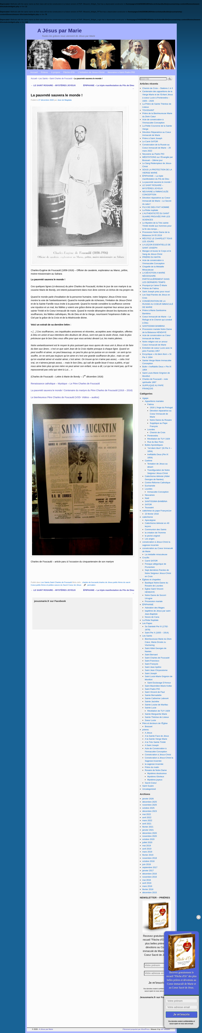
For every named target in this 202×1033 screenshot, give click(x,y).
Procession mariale (154, 601)
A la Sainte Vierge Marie (156, 739)
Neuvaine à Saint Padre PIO (121, 72)
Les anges (149, 539)
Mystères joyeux (154, 780)
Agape (145, 398)
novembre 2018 (149, 858)
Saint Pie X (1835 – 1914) (157, 632)
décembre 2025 (149, 802)
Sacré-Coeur (151, 783)
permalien (91, 585)
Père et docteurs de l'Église (155, 723)
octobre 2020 (148, 839)
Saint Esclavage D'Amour (159, 683)
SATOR (148, 504)
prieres (145, 729)
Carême (148, 460)
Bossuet (148, 726)
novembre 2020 (149, 836)
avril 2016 (146, 883)
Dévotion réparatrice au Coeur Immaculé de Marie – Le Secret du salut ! (156, 201)
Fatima (150, 404)
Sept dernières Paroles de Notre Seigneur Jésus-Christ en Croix (158, 573)
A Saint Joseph (152, 745)
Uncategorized (149, 789)
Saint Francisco (152, 661)
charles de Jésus (106, 582)
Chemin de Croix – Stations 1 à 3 (157, 88)
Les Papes (147, 623)
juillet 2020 (147, 842)
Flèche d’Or (69, 72)
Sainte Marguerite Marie (156, 714)
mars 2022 (147, 820)
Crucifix (145, 557)
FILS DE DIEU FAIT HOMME (155, 207)
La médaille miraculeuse (156, 554)
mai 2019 (146, 845)
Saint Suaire (148, 786)
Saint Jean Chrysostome (156, 670)
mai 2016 (146, 880)
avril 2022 (146, 817)
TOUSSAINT (148, 110)
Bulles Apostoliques (154, 445)
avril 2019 (146, 849)
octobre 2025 (148, 808)
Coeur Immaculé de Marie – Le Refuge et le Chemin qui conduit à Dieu (157, 319)
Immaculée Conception (158, 492)
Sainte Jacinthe (152, 701)
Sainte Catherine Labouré (157, 698)
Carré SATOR (151, 561)
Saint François (151, 664)
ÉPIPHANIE (147, 604)
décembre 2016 (149, 873)
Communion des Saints (155, 529)
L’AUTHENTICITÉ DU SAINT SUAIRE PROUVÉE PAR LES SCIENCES (156, 216)
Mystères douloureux (156, 773)
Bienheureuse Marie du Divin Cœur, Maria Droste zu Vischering (158, 642)
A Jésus (148, 733)
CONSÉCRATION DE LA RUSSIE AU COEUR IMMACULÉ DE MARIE (157, 304)
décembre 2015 (149, 892)
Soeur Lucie (150, 720)
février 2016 (147, 889)
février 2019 (147, 855)
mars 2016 (147, 886)
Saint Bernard (151, 654)
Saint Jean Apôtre (153, 667)
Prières (44, 72)
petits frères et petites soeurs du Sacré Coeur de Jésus (58, 585)
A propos (55, 72)
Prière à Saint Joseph (152, 138)
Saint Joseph (151, 673)
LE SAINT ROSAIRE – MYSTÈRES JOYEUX (53, 85)
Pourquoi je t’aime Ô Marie (154, 285)
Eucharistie (150, 486)
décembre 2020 (149, 833)
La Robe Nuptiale (150, 620)
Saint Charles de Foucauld (61, 78)
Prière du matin (152, 767)
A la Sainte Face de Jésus (157, 736)
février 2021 (147, 827)
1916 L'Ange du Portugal (161, 407)
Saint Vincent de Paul (155, 692)
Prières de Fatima (150, 288)
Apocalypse (150, 520)
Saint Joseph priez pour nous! (156, 291)
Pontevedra (152, 435)
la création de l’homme (155, 532)
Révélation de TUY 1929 (158, 439)
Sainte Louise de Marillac (156, 704)
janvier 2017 (148, 870)
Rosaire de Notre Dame (156, 770)
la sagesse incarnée (154, 764)
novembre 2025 (149, 805)
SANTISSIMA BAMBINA (153, 326)
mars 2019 (147, 852)
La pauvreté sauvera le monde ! (157, 182)
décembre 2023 (149, 811)
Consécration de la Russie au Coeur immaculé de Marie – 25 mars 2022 (156, 147)
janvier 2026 (148, 798)
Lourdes (151, 429)
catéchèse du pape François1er (157, 510)
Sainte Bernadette (153, 695)
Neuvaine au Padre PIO (153, 154)
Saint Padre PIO (152, 689)
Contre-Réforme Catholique (157, 482)
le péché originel (152, 536)
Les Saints (43, 78)
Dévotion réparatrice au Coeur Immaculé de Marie (160, 413)
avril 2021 (146, 823)
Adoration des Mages (155, 607)
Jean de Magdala (64, 100)
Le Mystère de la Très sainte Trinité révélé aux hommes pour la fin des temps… (157, 226)
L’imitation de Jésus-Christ (91, 72)
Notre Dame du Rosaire (161, 420)
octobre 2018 (148, 861)
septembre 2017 (149, 867)
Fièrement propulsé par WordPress (136, 1029)
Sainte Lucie (150, 707)
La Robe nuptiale (150, 210)
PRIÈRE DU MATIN (151, 257)
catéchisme (147, 517)
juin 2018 (146, 864)
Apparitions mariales (154, 401)
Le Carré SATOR (150, 141)
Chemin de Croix (157, 432)
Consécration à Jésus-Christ (158, 754)
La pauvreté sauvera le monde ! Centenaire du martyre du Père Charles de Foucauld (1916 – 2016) (82, 390)
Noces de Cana (152, 617)
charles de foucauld (90, 582)
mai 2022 (146, 814)
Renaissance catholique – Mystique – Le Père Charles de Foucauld (65, 383)
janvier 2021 (148, 830)
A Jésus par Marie (59, 30)
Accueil (34, 72)
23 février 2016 (152, 514)
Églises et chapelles (151, 579)
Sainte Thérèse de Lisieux (157, 717)
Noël (147, 498)
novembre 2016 (149, 877)
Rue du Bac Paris (155, 442)
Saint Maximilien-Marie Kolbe (158, 686)
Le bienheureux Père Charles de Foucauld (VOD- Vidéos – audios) (65, 397)
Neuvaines (150, 495)
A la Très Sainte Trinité (155, 742)
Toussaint (149, 507)
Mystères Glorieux (155, 776)
